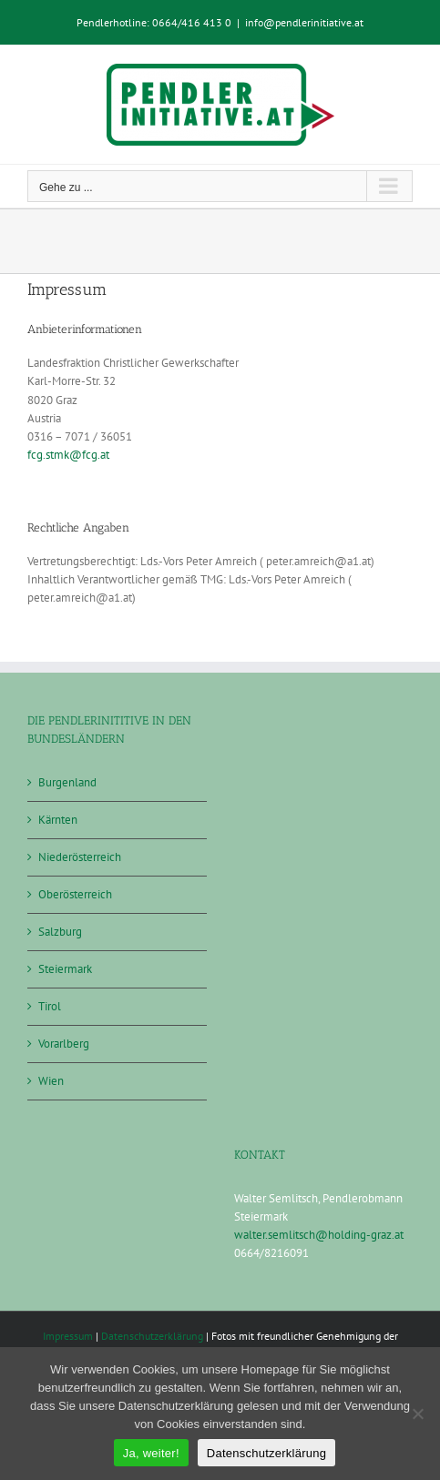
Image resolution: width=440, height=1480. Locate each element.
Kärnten (57, 819)
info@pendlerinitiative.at (304, 22)
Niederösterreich (79, 857)
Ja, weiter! (151, 1453)
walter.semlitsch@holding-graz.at (319, 1234)
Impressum (68, 1336)
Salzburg (60, 931)
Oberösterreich (75, 894)
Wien (51, 1081)
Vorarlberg (63, 1043)
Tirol (49, 1006)
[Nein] (417, 1413)
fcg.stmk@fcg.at (68, 454)
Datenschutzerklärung (152, 1336)
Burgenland (67, 782)
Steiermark (65, 969)
